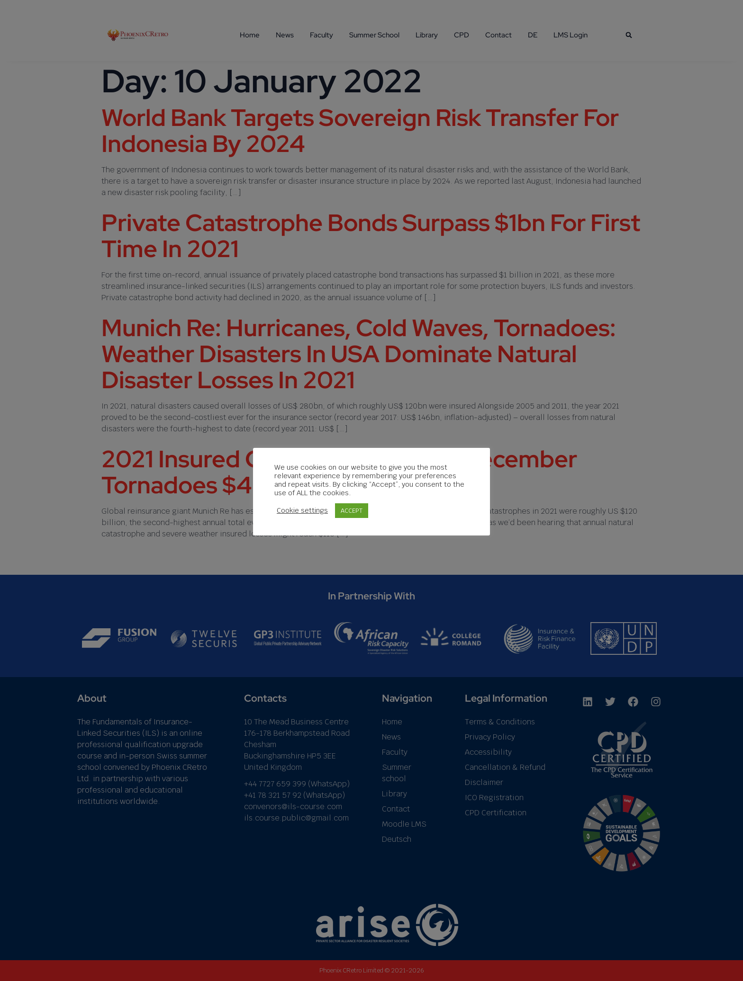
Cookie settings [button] (302, 510)
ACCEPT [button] (351, 511)
